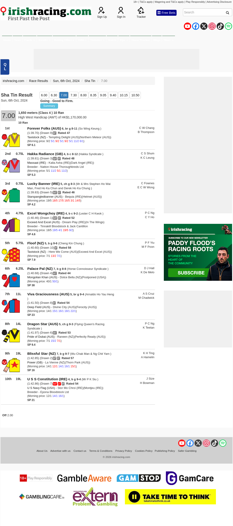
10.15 (124, 95)
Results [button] (44, 40)
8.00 (83, 95)
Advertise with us (60, 450)
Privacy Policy (123, 450)
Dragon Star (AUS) (42, 324)
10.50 (135, 95)
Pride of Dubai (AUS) (41, 336)
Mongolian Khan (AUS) (42, 277)
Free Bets (166, 13)
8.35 (93, 95)
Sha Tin (89, 81)
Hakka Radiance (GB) (45, 154)
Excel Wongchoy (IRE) (46, 213)
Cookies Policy (143, 450)
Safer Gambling (187, 450)
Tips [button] (124, 40)
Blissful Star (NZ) (41, 353)
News (17, 40)
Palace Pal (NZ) (40, 269)
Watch (112, 40)
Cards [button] (29, 40)
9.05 (103, 95)
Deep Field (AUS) (38, 307)
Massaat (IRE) (36, 162)
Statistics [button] (97, 40)
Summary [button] (49, 105)
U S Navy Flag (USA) (41, 388)
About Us (41, 450)
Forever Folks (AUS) (44, 128)
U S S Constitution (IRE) (47, 379)
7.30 (74, 95)
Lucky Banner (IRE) (43, 184)
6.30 (54, 95)
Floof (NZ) (35, 243)
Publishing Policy (165, 450)
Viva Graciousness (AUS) (48, 294)
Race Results (38, 81)
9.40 (113, 95)
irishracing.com (13, 81)
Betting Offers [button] (64, 40)
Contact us (79, 450)
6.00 (44, 95)
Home (7, 40)
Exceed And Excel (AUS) (43, 222)
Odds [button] (82, 40)
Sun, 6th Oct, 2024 (66, 81)
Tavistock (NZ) (36, 137)
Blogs (156, 40)
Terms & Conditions (100, 450)
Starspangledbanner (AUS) (45, 196)
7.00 (64, 95)
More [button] (168, 40)
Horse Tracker (141, 40)
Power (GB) (35, 362)
